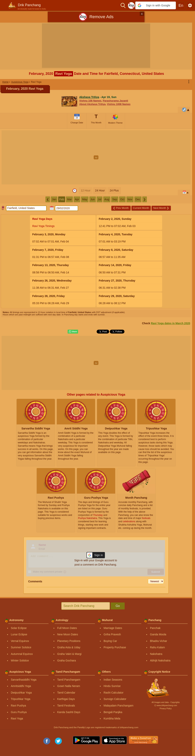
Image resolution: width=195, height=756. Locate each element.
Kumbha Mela (112, 718)
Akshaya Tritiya (89, 97)
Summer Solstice (21, 647)
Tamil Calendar (66, 692)
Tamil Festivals (66, 705)
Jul (99, 199)
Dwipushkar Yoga (21, 692)
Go (118, 606)
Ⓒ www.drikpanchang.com (165, 705)
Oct (122, 199)
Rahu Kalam (157, 647)
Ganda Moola (158, 634)
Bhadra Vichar (158, 641)
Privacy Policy (166, 708)
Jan (54, 199)
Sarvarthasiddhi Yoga (23, 679)
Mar (69, 199)
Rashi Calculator (113, 692)
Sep (114, 199)
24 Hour (100, 190)
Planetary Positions (68, 641)
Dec (137, 199)
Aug (106, 199)
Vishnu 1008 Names (118, 104)
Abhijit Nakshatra (160, 660)
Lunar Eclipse (19, 634)
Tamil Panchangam (68, 679)
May (84, 199)
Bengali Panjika (113, 712)
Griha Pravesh (112, 634)
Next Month (161, 207)
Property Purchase (115, 647)
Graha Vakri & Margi (69, 653)
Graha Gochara (66, 660)
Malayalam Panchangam (118, 705)
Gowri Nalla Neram (68, 686)
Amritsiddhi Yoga (21, 686)
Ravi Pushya (18, 705)
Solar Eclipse (19, 628)
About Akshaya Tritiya (92, 104)
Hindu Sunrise (112, 686)
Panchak (155, 628)
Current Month (141, 207)
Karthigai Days (66, 699)
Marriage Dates (113, 628)
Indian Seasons (113, 679)
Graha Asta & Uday (68, 647)
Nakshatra (156, 653)
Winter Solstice (20, 660)
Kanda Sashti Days (68, 712)
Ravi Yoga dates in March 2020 (170, 323)
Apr (77, 199)
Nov (130, 199)
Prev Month (121, 207)
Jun (92, 199)
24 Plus (114, 190)
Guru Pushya (19, 712)
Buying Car (110, 641)
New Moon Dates (67, 634)
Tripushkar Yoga (20, 699)
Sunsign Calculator (115, 699)
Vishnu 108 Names (90, 100)
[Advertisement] (97, 157)
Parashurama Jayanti (115, 100)
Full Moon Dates (67, 628)
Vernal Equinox (20, 641)
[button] (155, 5)
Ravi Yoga (17, 718)
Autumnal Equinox (22, 653)
